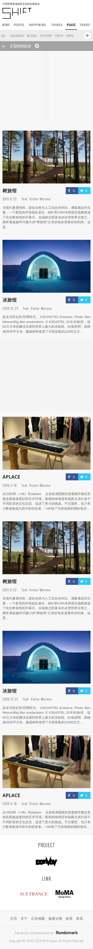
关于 (24, 918)
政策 (69, 918)
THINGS (57, 25)
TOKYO (59, 36)
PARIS (70, 36)
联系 (79, 918)
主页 (13, 918)
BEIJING (31, 36)
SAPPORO (45, 36)
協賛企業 (55, 918)
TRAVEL (84, 25)
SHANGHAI (17, 36)
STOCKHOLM (20, 46)
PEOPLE (19, 25)
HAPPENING (37, 25)
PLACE (71, 25)
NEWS (6, 25)
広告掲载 (38, 918)
